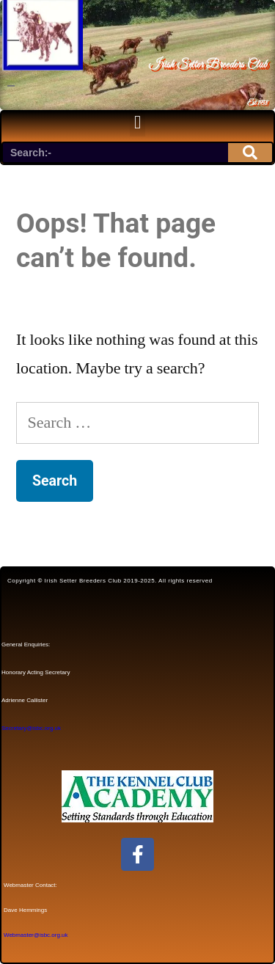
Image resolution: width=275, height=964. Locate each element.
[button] (138, 122)
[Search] (250, 152)
